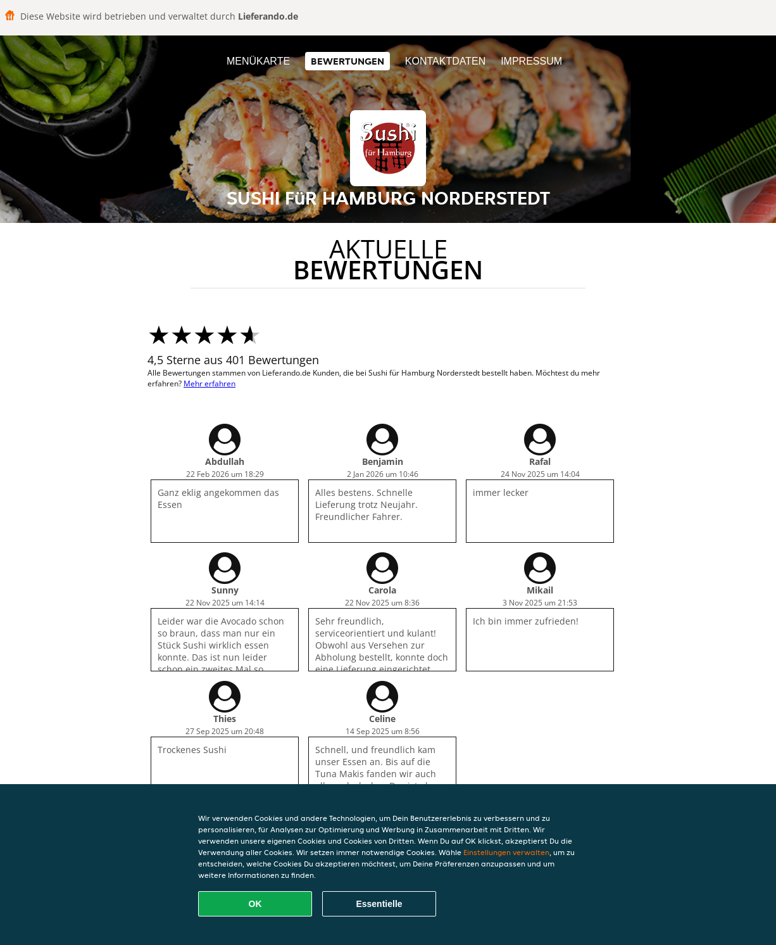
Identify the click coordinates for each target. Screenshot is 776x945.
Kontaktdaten (445, 61)
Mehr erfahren (209, 383)
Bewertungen (347, 61)
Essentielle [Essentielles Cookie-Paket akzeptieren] (379, 904)
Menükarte (258, 61)
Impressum (531, 61)
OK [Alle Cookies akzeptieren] (255, 904)
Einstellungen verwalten (506, 852)
